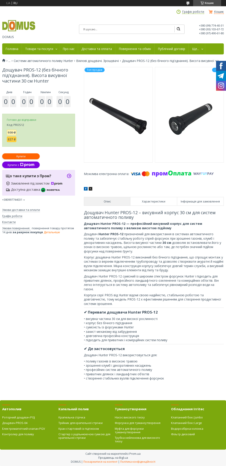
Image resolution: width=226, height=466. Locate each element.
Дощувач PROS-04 (14, 423)
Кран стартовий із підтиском (78, 429)
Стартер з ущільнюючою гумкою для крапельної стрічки (84, 436)
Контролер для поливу (18, 434)
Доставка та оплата (96, 49)
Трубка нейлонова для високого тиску (137, 439)
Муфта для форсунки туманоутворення (129, 430)
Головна (12, 49)
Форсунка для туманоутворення (137, 423)
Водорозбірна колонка (187, 429)
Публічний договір (171, 49)
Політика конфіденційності (137, 462)
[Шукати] (178, 29)
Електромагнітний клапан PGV (23, 429)
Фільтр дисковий (183, 434)
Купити (21, 156)
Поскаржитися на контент (100, 462)
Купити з (21, 165)
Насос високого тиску (130, 417)
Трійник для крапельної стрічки (80, 423)
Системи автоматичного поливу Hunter (43, 61)
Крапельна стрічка (71, 417)
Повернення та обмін (135, 49)
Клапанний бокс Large (186, 423)
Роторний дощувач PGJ (18, 417)
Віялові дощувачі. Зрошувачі (97, 61)
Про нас (69, 49)
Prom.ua (135, 454)
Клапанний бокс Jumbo (187, 417)
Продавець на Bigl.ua (113, 458)
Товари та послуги (39, 49)
